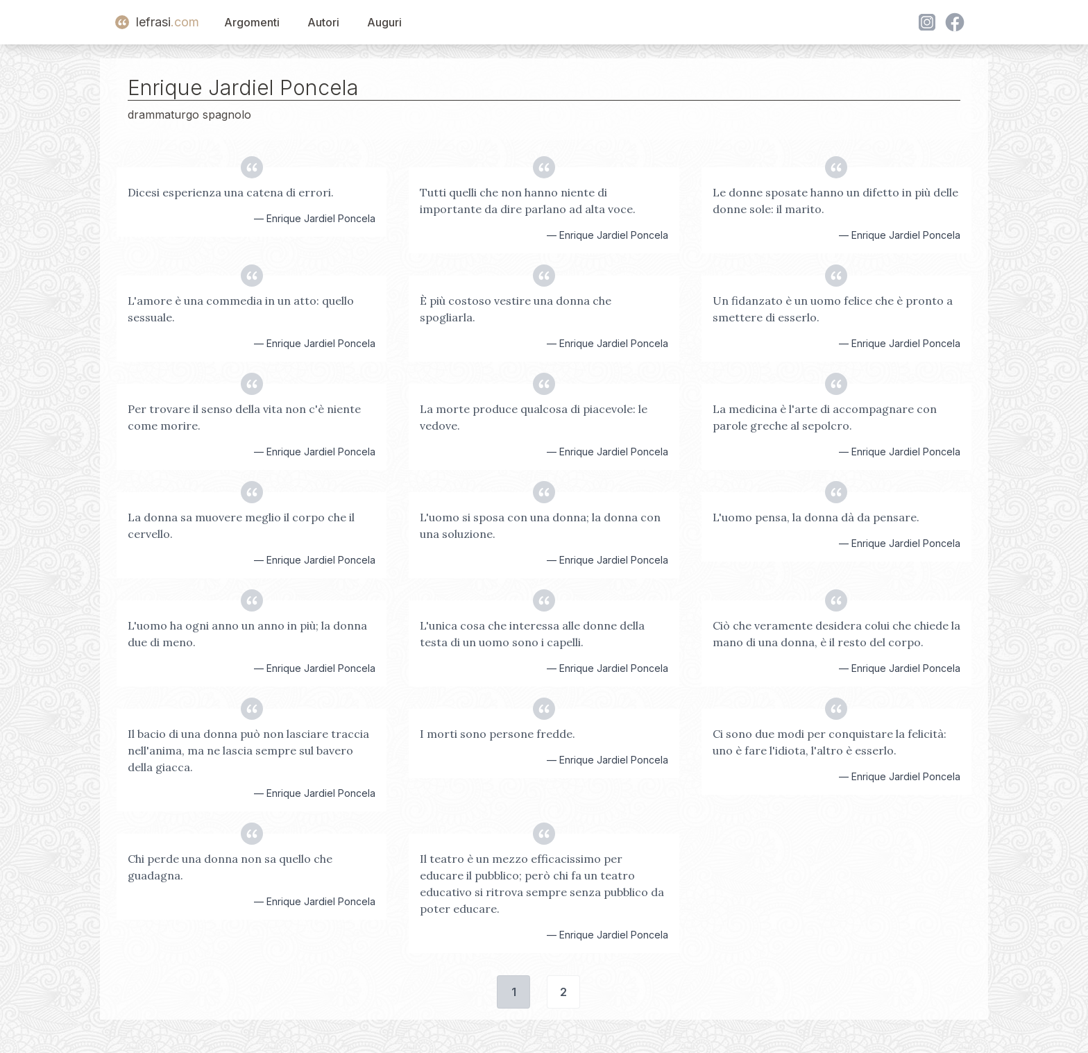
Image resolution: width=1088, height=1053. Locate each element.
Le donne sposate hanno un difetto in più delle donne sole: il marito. (835, 200)
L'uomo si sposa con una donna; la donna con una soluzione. (540, 525)
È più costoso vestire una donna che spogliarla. (515, 309)
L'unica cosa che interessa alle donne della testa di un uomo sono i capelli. (532, 633)
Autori (323, 22)
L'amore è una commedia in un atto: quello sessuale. (241, 309)
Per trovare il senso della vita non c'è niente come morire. (244, 417)
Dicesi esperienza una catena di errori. (231, 192)
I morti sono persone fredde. (497, 734)
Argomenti (252, 22)
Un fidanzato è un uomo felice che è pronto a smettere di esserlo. (833, 309)
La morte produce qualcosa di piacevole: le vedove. (533, 417)
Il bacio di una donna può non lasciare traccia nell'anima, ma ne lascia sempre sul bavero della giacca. (248, 750)
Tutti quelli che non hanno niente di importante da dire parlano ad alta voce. (528, 200)
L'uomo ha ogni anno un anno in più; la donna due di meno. (247, 633)
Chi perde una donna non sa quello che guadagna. (230, 867)
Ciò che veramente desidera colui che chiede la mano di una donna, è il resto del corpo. (836, 633)
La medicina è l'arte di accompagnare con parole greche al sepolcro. (825, 417)
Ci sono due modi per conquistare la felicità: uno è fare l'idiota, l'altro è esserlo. (829, 742)
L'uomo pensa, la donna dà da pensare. (816, 517)
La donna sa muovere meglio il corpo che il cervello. (241, 525)
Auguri (384, 22)
